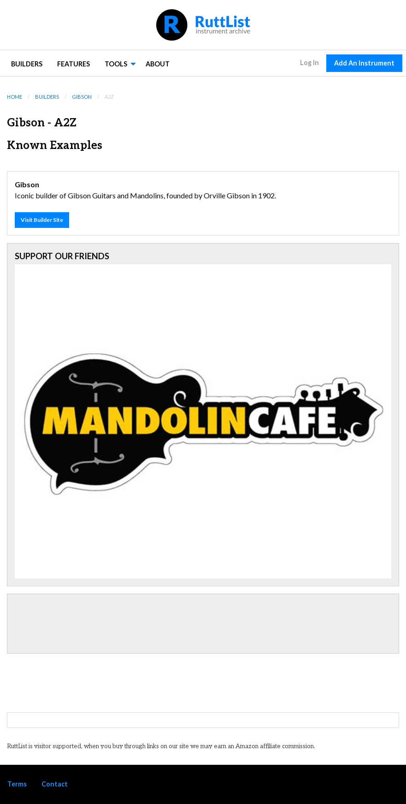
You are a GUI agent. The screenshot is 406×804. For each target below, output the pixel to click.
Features (73, 64)
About (158, 64)
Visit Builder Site (42, 219)
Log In (309, 62)
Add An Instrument (364, 63)
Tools (116, 64)
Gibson (82, 97)
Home (14, 97)
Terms (17, 784)
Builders (26, 64)
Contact (54, 784)
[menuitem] (27, 63)
